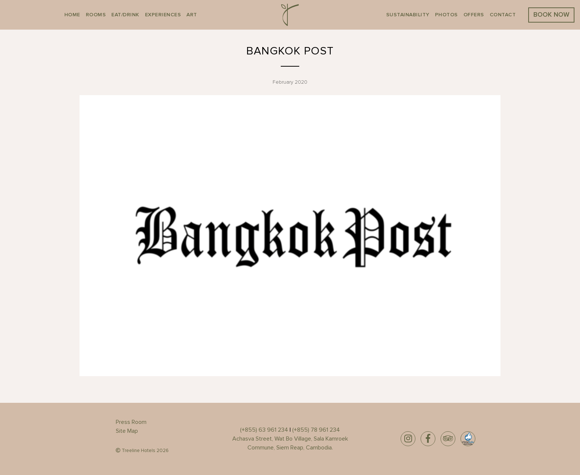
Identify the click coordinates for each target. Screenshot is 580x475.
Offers (473, 14)
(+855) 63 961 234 (264, 430)
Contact (503, 14)
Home (72, 14)
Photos (446, 14)
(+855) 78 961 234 (316, 430)
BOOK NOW (551, 14)
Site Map (127, 431)
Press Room (131, 422)
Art (191, 14)
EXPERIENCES (163, 14)
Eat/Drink (125, 14)
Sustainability (407, 14)
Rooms (96, 14)
